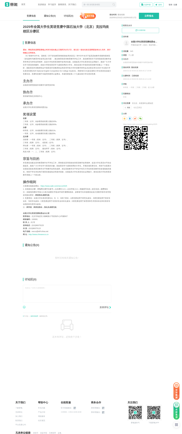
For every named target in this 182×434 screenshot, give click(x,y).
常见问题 (41, 408)
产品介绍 (41, 412)
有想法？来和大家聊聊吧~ (35, 288)
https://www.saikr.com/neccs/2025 (54, 186)
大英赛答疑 (140, 30)
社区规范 (41, 420)
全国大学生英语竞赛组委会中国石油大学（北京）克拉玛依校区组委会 (145, 42)
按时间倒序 (34, 316)
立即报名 (149, 16)
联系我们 (18, 420)
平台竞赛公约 (20, 425)
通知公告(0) (50, 16)
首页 (23, 4)
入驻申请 (147, 5)
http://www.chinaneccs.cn (39, 234)
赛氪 (11, 4)
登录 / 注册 (173, 5)
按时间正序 (43, 316)
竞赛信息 (31, 16)
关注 (128, 107)
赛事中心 (31, 4)
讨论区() (68, 16)
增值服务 (41, 416)
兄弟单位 (18, 412)
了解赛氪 (18, 408)
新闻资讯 (62, 4)
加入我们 (18, 416)
